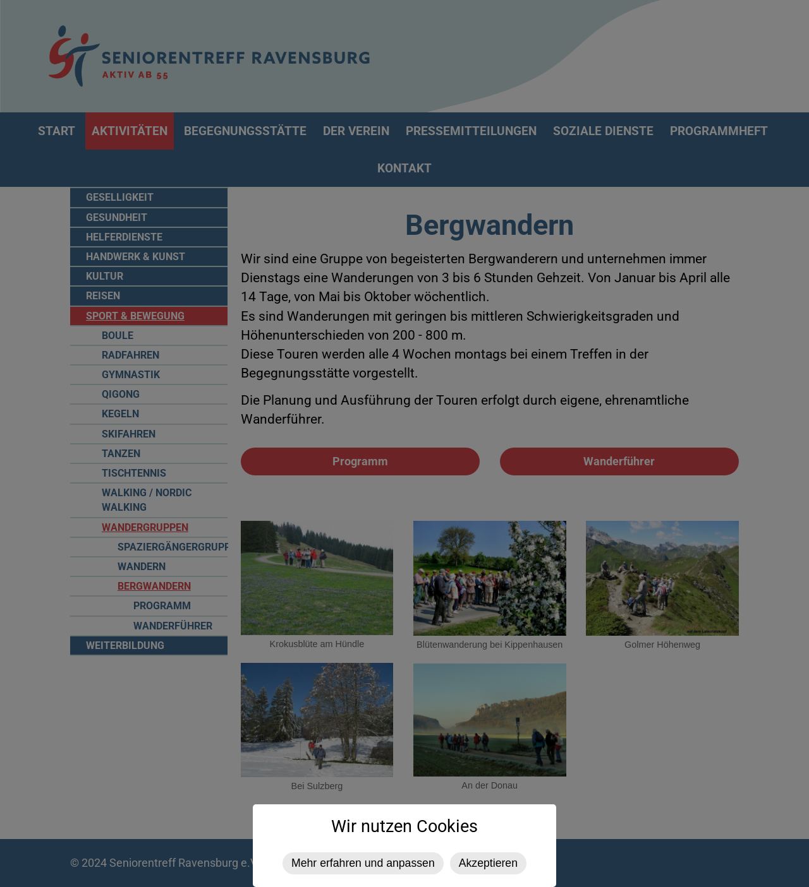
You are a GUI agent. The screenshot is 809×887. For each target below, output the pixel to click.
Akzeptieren (488, 863)
